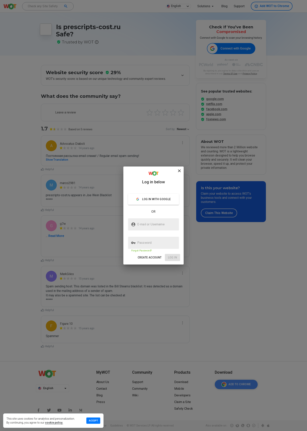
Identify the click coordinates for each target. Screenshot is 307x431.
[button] (149, 257)
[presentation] (153, 215)
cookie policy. (54, 422)
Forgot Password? (141, 250)
